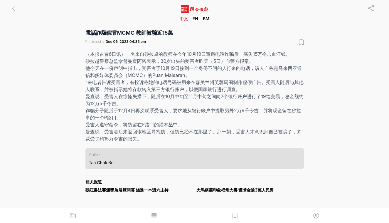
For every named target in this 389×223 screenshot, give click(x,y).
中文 (184, 18)
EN (195, 18)
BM (206, 18)
